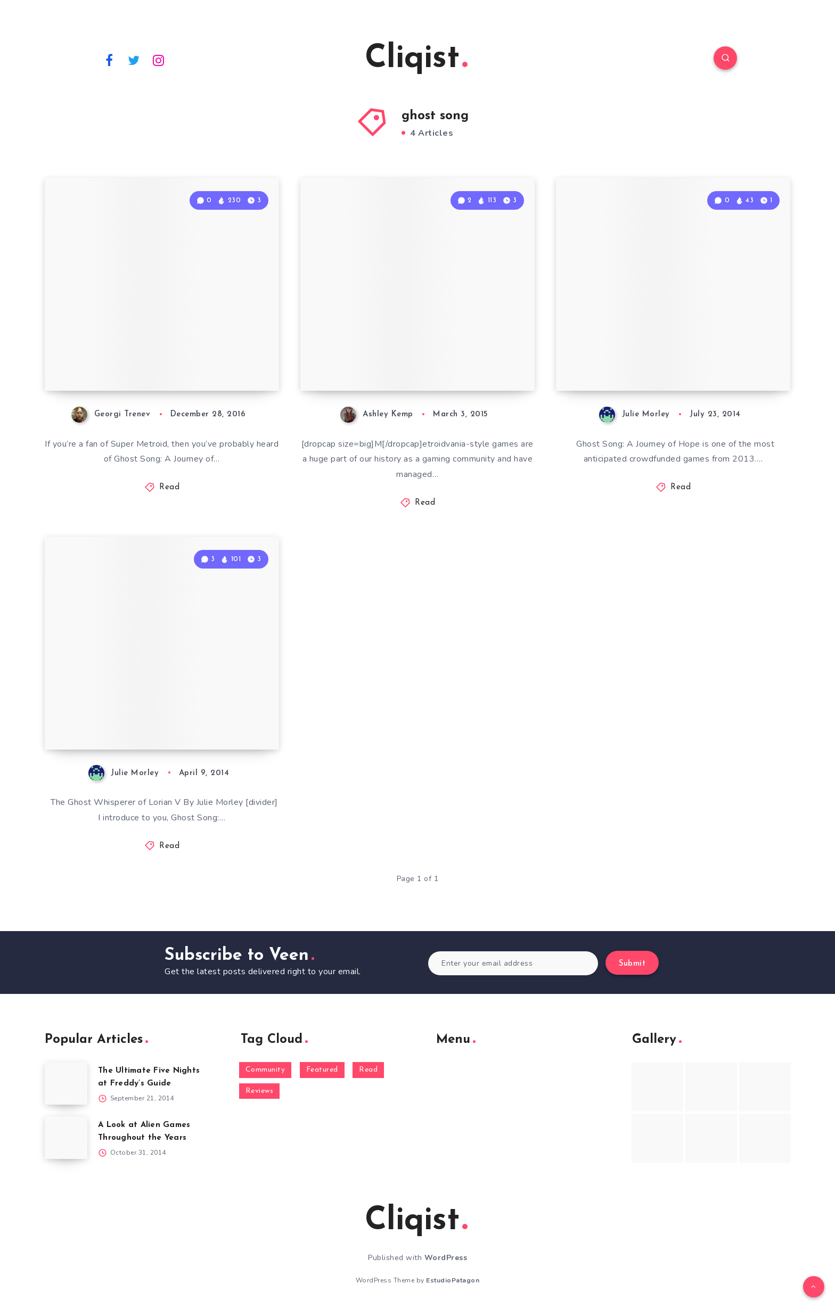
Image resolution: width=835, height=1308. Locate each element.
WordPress (446, 1258)
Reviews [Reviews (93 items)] (259, 1091)
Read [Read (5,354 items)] (368, 1070)
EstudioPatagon (452, 1280)
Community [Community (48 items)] (265, 1070)
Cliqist (416, 59)
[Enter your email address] (513, 963)
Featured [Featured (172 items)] (322, 1070)
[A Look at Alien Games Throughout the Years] (66, 1137)
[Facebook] (109, 59)
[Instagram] (159, 59)
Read (169, 487)
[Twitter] (134, 59)
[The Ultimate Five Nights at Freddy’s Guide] (66, 1083)
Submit (632, 964)
